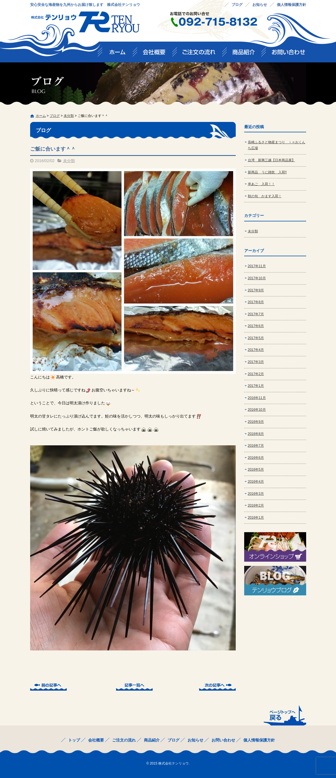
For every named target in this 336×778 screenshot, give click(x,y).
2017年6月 (256, 326)
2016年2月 (256, 505)
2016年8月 (256, 434)
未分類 (69, 116)
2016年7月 (256, 446)
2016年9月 (256, 422)
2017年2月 (256, 374)
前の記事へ (48, 686)
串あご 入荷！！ (261, 184)
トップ (117, 53)
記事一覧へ (134, 686)
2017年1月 (256, 386)
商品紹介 (246, 53)
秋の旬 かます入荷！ (265, 196)
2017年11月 (257, 266)
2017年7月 (256, 314)
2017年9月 (256, 290)
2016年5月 (256, 469)
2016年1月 (256, 518)
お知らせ (259, 5)
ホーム (41, 116)
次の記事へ (217, 686)
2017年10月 (257, 278)
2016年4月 (256, 482)
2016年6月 (256, 458)
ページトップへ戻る (284, 715)
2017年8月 (256, 302)
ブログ (237, 5)
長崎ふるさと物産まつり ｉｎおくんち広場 (276, 145)
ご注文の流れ (202, 53)
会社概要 (157, 53)
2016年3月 (256, 494)
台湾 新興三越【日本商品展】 (271, 160)
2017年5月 (256, 338)
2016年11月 (257, 398)
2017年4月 (256, 350)
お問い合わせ (286, 53)
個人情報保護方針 (291, 5)
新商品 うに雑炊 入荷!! (267, 172)
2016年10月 (257, 410)
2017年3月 (256, 362)
